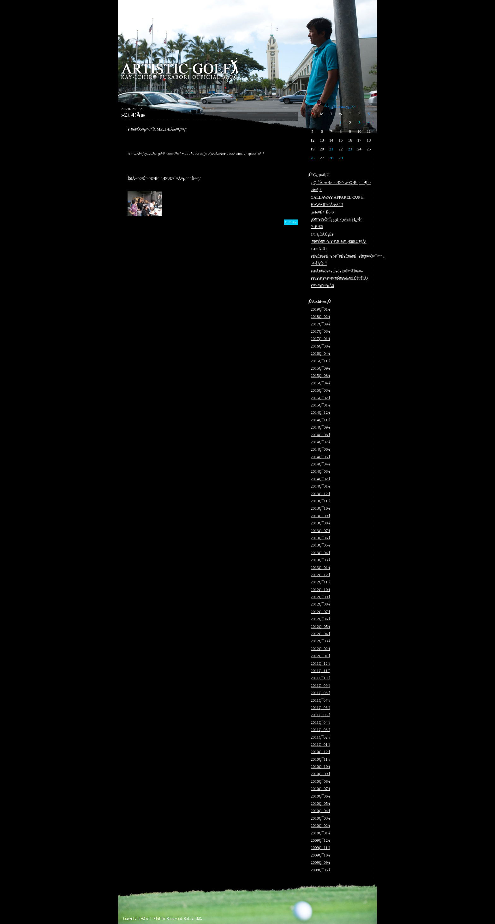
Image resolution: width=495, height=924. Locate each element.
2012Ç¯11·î (320, 582)
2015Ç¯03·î (320, 390)
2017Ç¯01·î (320, 338)
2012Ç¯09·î (320, 596)
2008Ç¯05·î (320, 870)
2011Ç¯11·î (320, 670)
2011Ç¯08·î (320, 692)
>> (353, 106)
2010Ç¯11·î (320, 759)
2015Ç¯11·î (320, 361)
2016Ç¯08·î (320, 346)
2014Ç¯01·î (320, 486)
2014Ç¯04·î (320, 464)
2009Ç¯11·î (320, 847)
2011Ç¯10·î (320, 677)
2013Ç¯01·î (320, 567)
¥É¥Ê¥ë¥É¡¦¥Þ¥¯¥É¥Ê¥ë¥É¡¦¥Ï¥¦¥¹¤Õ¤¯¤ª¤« (348, 256)
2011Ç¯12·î (320, 663)
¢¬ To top (291, 222)
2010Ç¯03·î (320, 818)
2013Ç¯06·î (320, 537)
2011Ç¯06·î (320, 707)
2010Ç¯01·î (320, 833)
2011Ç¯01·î (320, 744)
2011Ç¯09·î (320, 685)
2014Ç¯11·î (320, 420)
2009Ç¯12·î (320, 840)
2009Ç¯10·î (320, 855)
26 (312, 157)
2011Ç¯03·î (320, 729)
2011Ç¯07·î (320, 700)
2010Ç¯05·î (320, 803)
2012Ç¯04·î (320, 633)
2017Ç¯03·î (320, 331)
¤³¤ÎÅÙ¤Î (319, 263)
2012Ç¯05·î (320, 626)
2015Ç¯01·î (320, 405)
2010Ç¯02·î (320, 825)
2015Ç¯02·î (320, 397)
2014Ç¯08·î (320, 434)
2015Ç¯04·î (320, 383)
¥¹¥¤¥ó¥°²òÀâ (322, 285)
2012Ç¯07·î (320, 611)
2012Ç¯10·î (320, 589)
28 (331, 157)
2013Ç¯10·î (320, 508)
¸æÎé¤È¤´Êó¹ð (322, 212)
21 (331, 149)
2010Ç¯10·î (320, 766)
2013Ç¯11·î (320, 501)
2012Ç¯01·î (320, 655)
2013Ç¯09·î (320, 515)
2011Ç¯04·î (320, 722)
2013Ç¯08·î (320, 523)
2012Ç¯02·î (320, 648)
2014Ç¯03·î (320, 471)
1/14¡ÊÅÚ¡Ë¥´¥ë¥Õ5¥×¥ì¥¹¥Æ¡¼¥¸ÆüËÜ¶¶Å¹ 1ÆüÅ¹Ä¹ (339, 241)
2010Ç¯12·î (320, 751)
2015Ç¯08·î (320, 375)
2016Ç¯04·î (320, 353)
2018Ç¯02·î (320, 316)
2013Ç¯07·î (320, 530)
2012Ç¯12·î (320, 574)
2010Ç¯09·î (320, 773)
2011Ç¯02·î (320, 737)
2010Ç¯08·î (320, 781)
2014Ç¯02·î (320, 479)
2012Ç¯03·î (320, 641)
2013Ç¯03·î (320, 560)
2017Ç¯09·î (320, 324)
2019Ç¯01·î (320, 309)
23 (350, 149)
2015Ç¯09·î (320, 368)
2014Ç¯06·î (320, 449)
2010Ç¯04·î (320, 810)
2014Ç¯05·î (320, 456)
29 (340, 157)
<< (328, 106)
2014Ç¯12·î (320, 412)
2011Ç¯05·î (320, 714)
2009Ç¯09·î (320, 862)
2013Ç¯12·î (320, 493)
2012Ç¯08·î (320, 604)
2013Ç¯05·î (320, 545)
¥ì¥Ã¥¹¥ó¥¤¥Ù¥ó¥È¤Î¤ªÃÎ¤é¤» (337, 271)
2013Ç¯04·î (320, 552)
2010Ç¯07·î (320, 788)
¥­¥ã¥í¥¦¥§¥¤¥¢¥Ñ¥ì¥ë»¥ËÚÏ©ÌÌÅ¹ (339, 278)
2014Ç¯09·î (320, 427)
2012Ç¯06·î (320, 619)
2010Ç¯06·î (320, 796)
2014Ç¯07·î (320, 442)
